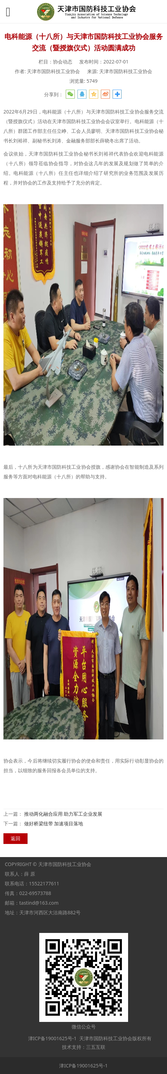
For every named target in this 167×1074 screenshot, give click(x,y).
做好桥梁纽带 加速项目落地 (53, 823)
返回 (15, 838)
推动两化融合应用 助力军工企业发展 (63, 814)
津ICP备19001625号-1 (51, 1038)
